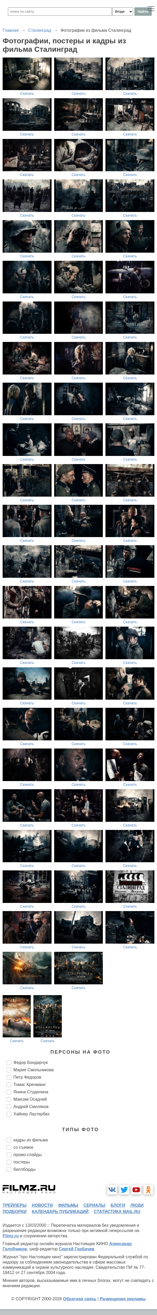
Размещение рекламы (123, 1299)
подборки (15, 1211)
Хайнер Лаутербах (31, 1114)
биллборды (24, 1169)
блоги (117, 1205)
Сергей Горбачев (76, 1249)
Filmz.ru (11, 1236)
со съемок (23, 1147)
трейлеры (15, 1205)
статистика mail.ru (117, 1211)
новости (42, 1205)
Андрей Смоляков (31, 1106)
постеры (21, 1162)
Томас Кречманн (29, 1084)
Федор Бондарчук (30, 1062)
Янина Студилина (30, 1092)
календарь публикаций (60, 1211)
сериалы (94, 1205)
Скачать (27, 93)
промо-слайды (27, 1154)
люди (137, 1205)
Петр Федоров (27, 1077)
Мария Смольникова (33, 1070)
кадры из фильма (30, 1140)
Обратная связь (80, 1299)
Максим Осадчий (30, 1099)
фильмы (68, 1205)
